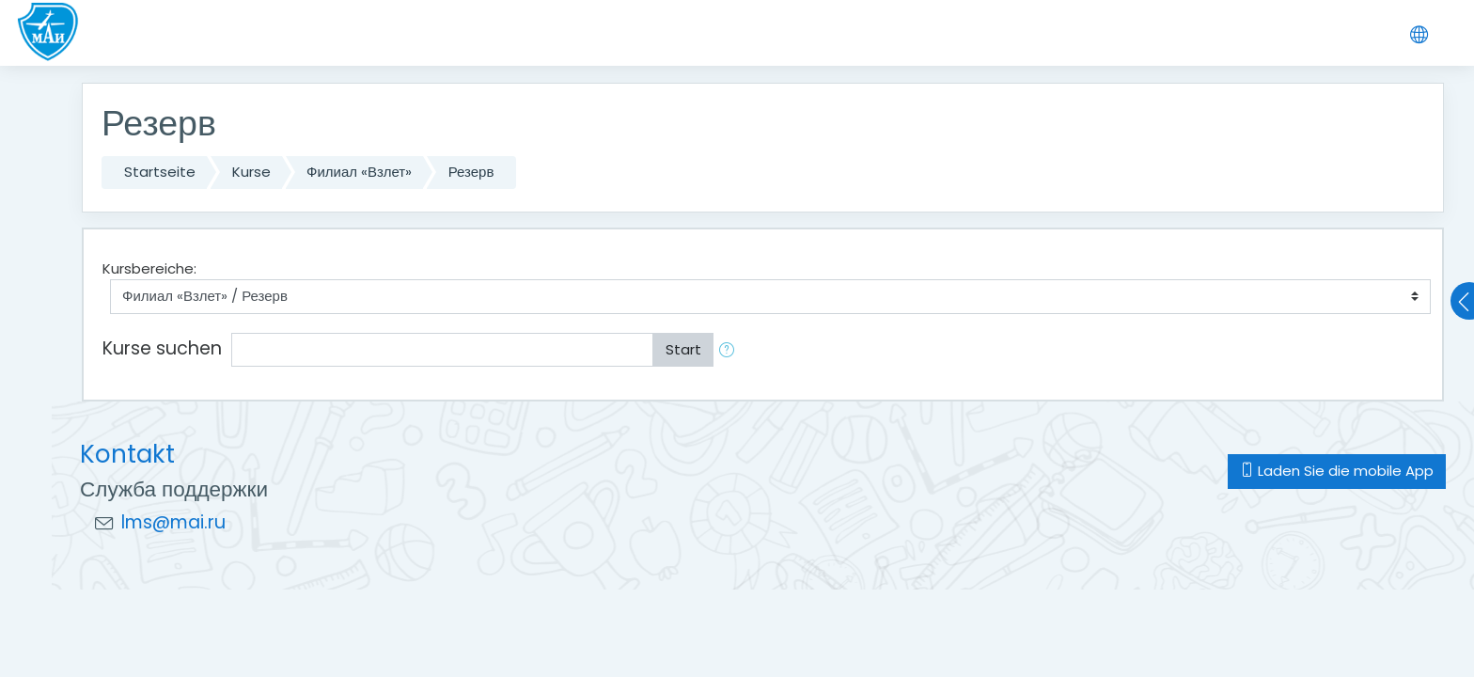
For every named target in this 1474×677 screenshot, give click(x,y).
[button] (730, 350)
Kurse (251, 171)
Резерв (471, 171)
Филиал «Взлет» (359, 171)
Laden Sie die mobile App (1337, 470)
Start (683, 349)
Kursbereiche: (149, 268)
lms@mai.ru (173, 522)
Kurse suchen (162, 348)
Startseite (160, 171)
